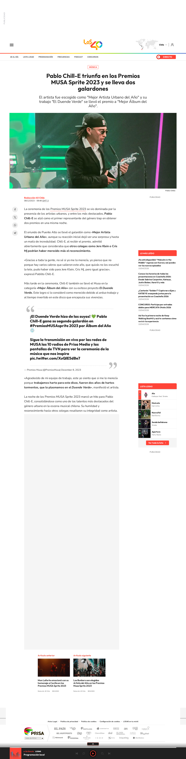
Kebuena (142, 732)
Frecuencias (64, 57)
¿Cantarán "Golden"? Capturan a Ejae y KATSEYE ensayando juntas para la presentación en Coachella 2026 (157, 293)
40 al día (14, 57)
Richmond (58, 737)
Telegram (15, 233)
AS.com (124, 729)
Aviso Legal (52, 721)
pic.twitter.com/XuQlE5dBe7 (55, 358)
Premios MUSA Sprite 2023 (68, 209)
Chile (161, 44)
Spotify (104, 702)
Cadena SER (115, 729)
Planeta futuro (131, 732)
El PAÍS (59, 729)
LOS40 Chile (93, 45)
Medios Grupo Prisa (34, 738)
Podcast (78, 57)
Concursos (92, 57)
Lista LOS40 (28, 57)
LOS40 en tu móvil (130, 721)
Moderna (72, 737)
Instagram (81, 702)
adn (134, 729)
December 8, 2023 (71, 370)
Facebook (15, 209)
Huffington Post (63, 732)
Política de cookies (88, 721)
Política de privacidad (69, 721)
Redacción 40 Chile (34, 197)
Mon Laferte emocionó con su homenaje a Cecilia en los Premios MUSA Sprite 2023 (53, 683)
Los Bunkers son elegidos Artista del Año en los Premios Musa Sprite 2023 (88, 683)
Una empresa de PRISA (34, 731)
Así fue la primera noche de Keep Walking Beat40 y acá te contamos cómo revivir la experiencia (157, 318)
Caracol (145, 729)
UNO (80, 732)
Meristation (138, 737)
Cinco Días (99, 732)
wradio (88, 732)
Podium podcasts (86, 737)
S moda (111, 737)
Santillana (87, 729)
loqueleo (124, 737)
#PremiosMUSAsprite (49, 325)
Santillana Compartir (102, 729)
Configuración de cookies (110, 721)
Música (93, 67)
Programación (46, 57)
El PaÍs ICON (99, 737)
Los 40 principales (73, 729)
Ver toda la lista (155, 443)
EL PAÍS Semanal (121, 732)
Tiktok (75, 702)
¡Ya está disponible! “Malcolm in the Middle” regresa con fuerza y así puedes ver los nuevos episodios (157, 262)
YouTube (87, 702)
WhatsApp (15, 225)
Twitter (15, 217)
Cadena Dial (110, 732)
